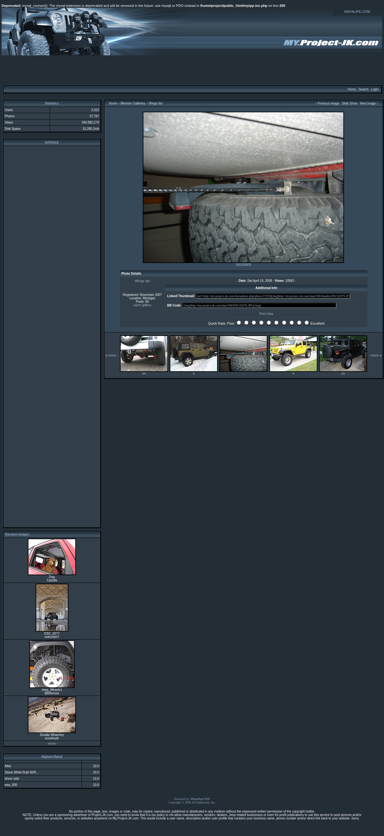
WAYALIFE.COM (357, 11)
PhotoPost (197, 799)
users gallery (142, 305)
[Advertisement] (192, 70)
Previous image (328, 103)
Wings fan (155, 103)
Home (351, 89)
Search (363, 89)
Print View (266, 314)
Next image (368, 103)
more (52, 743)
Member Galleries (133, 103)
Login (374, 89)
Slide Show (349, 103)
